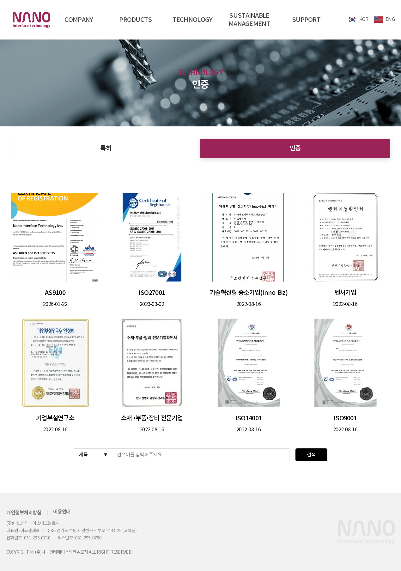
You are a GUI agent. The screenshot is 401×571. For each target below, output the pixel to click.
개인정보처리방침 (23, 513)
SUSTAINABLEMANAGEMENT (249, 20)
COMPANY (78, 20)
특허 (105, 148)
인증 (295, 148)
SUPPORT (306, 20)
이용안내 (61, 512)
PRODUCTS (135, 20)
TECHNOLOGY (193, 20)
